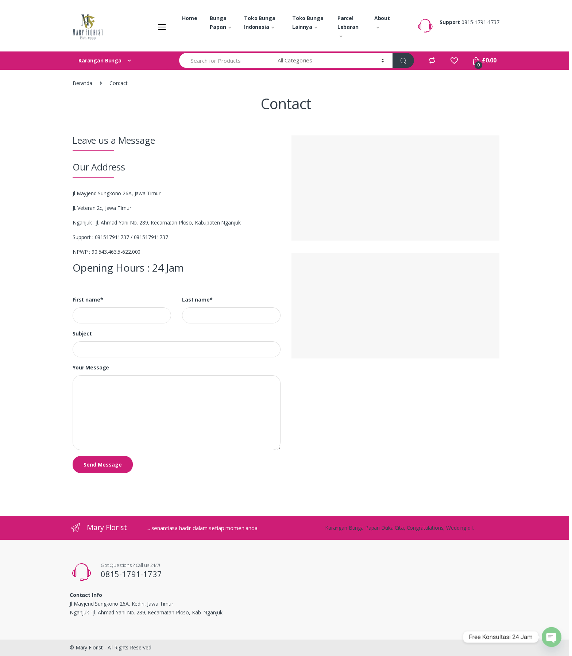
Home (189, 18)
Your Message (91, 367)
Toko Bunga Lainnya (308, 22)
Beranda (82, 83)
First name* (88, 299)
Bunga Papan (218, 22)
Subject (82, 333)
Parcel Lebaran (348, 22)
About (382, 18)
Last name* (197, 299)
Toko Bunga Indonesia (259, 22)
